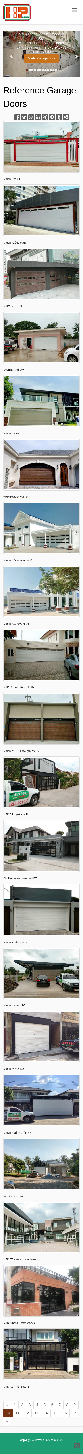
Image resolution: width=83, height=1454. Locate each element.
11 (17, 1413)
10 (8, 1413)
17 (74, 1413)
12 (27, 1413)
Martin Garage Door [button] (41, 58)
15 (55, 1413)
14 (46, 1413)
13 (36, 1413)
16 (65, 1413)
